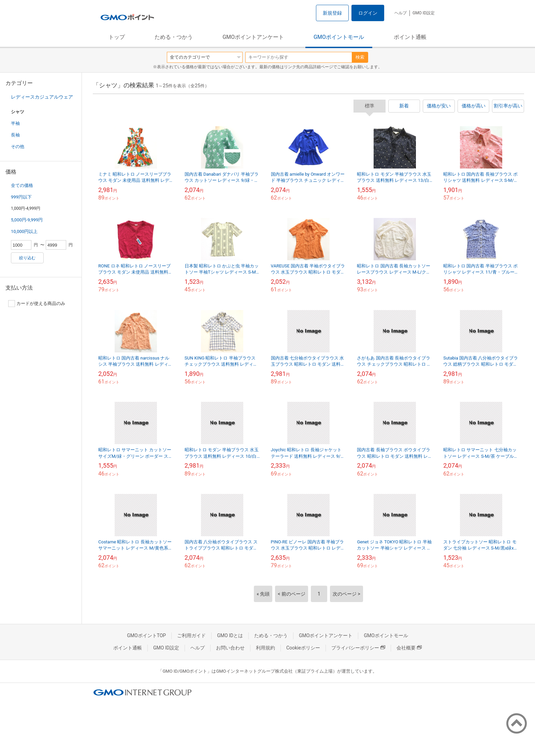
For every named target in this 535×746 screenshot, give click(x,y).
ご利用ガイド (191, 635)
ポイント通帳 (410, 37)
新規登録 (332, 13)
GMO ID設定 (424, 13)
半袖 (15, 123)
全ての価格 (22, 185)
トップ (117, 37)
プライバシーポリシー (358, 647)
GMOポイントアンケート (253, 37)
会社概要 (409, 647)
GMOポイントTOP (146, 635)
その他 (17, 146)
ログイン (367, 13)
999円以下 (21, 197)
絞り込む (27, 257)
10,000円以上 (24, 231)
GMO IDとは (230, 635)
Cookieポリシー (303, 647)
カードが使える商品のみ (36, 303)
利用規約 (265, 647)
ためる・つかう (174, 37)
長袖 (15, 134)
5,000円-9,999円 (27, 219)
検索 (360, 57)
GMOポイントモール (339, 37)
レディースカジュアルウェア (42, 97)
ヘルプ (400, 13)
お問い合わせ (230, 647)
